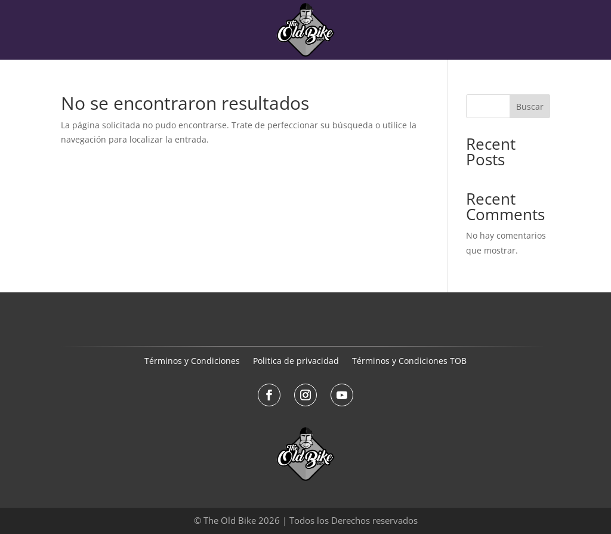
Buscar (530, 106)
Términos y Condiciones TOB (409, 361)
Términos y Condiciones (192, 361)
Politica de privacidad (296, 361)
